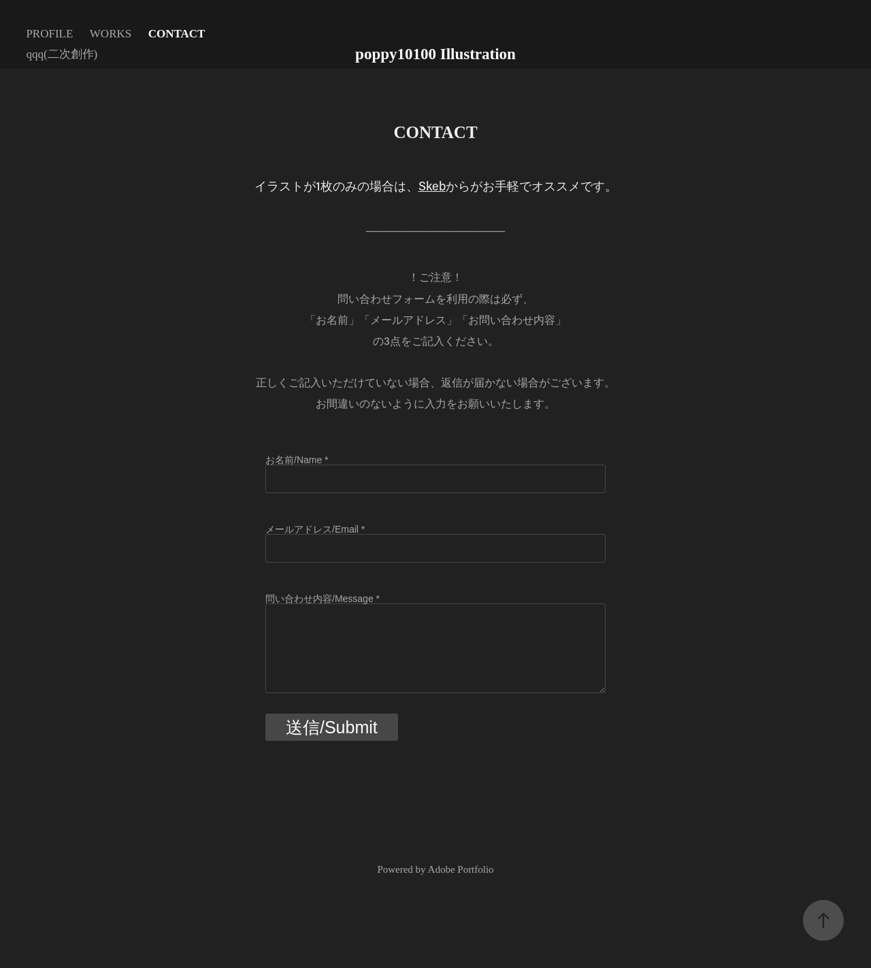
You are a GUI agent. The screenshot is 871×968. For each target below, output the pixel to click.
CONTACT (177, 33)
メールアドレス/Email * (315, 529)
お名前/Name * (297, 460)
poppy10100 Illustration (435, 54)
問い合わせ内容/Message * (322, 598)
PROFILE (49, 33)
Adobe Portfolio (461, 869)
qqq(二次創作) (61, 54)
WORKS (110, 33)
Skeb (432, 186)
